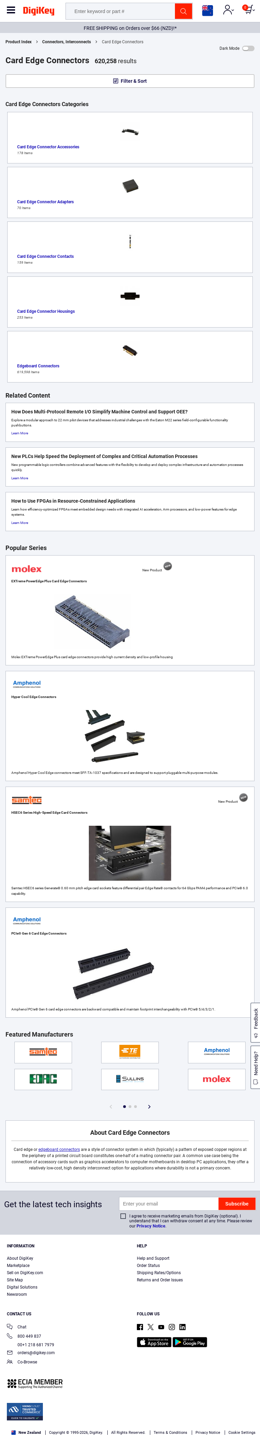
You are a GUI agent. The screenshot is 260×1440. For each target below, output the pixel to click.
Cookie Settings (242, 1432)
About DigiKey (20, 1258)
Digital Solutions (22, 1287)
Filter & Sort (134, 81)
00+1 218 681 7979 (30, 1344)
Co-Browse (22, 1362)
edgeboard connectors (59, 1149)
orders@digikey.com (31, 1353)
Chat (16, 1327)
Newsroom (17, 1294)
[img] (38, 12)
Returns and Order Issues (160, 1280)
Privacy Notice (151, 1225)
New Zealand (26, 1432)
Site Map (15, 1280)
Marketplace (18, 1265)
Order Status (148, 1265)
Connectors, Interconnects (66, 41)
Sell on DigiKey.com (25, 1272)
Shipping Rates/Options (159, 1272)
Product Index (18, 41)
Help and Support (153, 1258)
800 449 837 (24, 1337)
